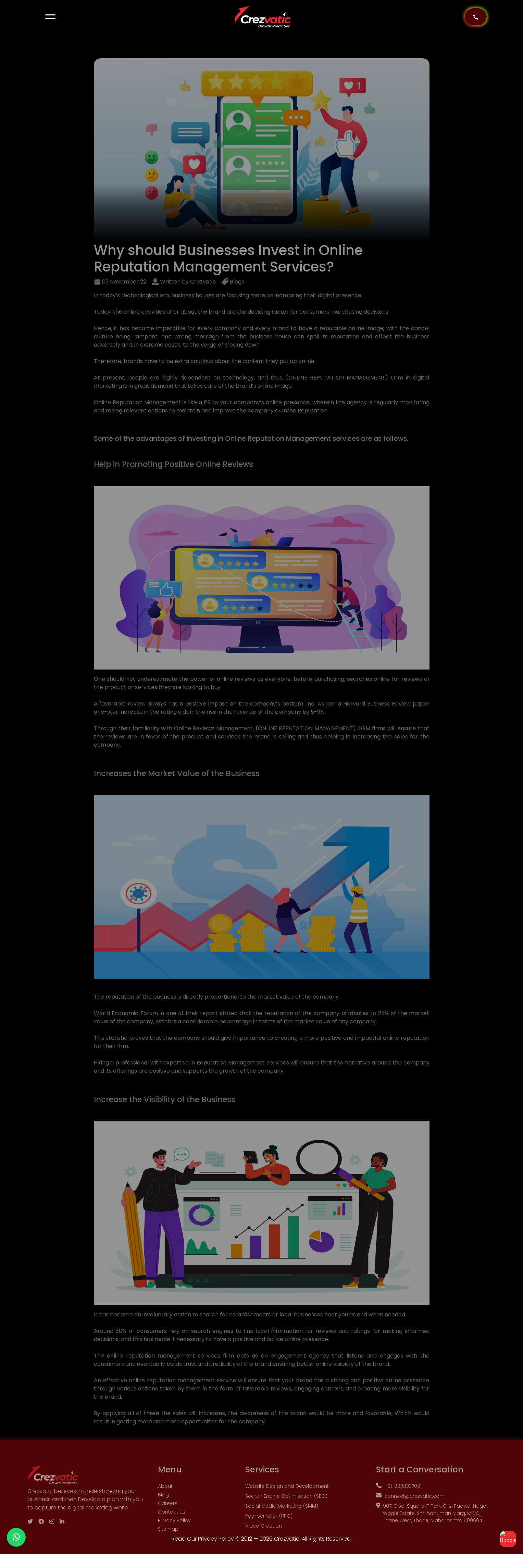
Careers (167, 1514)
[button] (50, 17)
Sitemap (168, 1540)
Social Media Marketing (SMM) (281, 1517)
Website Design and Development (287, 1497)
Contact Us (171, 1522)
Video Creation (263, 1536)
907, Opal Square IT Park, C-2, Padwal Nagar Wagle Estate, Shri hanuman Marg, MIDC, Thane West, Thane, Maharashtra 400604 (432, 1524)
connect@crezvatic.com (410, 1507)
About (165, 1497)
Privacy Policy (174, 1531)
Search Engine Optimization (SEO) (286, 1507)
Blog (163, 1505)
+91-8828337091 (399, 1497)
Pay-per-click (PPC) (268, 1526)
